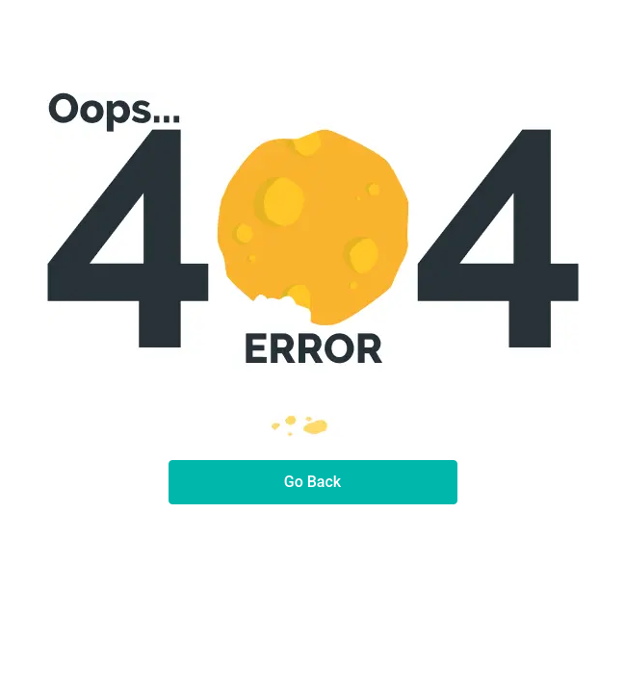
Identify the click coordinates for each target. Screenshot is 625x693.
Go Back (312, 482)
